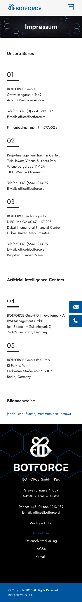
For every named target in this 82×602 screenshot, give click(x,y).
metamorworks (47, 413)
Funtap (30, 413)
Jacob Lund (15, 413)
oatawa (66, 413)
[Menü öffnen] (71, 7)
